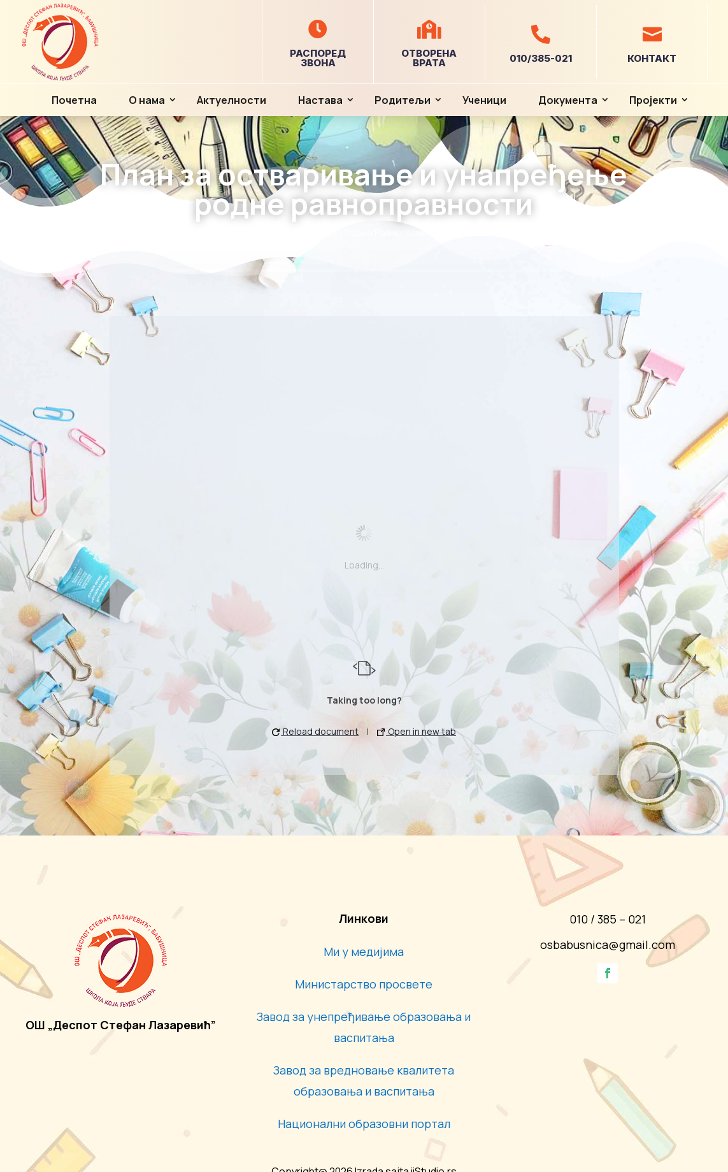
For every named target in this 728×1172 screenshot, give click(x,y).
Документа (567, 100)
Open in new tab (416, 731)
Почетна (74, 100)
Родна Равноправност (394, 232)
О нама (147, 100)
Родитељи (403, 100)
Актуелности (231, 100)
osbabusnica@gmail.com (607, 944)
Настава (320, 100)
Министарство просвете (363, 984)
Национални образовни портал (364, 1123)
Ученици (484, 100)
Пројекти (653, 100)
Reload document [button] (315, 731)
